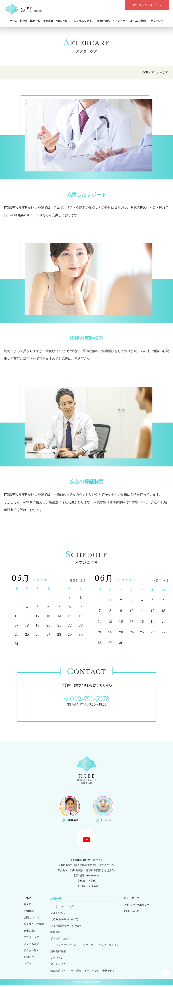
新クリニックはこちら (147, 4)
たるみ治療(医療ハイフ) (64, 919)
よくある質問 (138, 20)
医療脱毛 (55, 932)
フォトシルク (58, 913)
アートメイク (58, 965)
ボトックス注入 (59, 939)
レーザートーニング (62, 906)
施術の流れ (103, 20)
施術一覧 (35, 20)
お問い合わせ (131, 911)
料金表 (24, 20)
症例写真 (48, 20)
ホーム (13, 20)
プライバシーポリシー (137, 904)
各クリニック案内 (84, 20)
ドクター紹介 (156, 20)
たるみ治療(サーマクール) (65, 926)
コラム (27, 963)
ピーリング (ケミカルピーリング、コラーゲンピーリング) (84, 945)
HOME (27, 898)
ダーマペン (56, 959)
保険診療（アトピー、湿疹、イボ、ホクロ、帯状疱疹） (82, 972)
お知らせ (29, 956)
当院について (63, 20)
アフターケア (120, 20)
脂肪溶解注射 (58, 952)
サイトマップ (131, 898)
